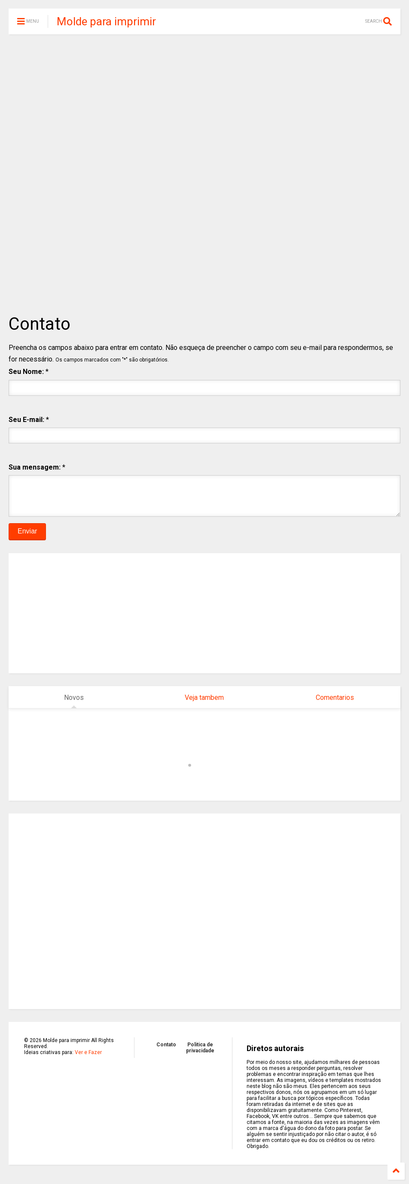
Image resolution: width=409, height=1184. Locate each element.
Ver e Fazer (88, 1059)
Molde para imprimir (106, 21)
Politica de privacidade (200, 1054)
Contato (166, 1051)
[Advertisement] (204, 107)
